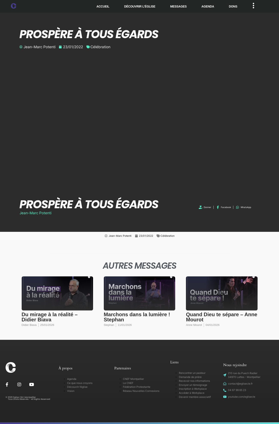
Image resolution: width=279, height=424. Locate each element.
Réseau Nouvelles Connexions (141, 391)
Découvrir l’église (139, 6)
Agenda (207, 6)
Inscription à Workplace (193, 388)
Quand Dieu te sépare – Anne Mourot (221, 317)
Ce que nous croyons (79, 383)
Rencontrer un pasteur (192, 373)
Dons (233, 6)
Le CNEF (128, 383)
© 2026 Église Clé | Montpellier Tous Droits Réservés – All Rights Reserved (28, 398)
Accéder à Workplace (191, 392)
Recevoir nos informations (194, 380)
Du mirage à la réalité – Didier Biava (50, 317)
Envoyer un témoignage (193, 385)
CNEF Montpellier (133, 379)
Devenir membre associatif (195, 397)
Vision (70, 391)
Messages (178, 6)
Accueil (103, 6)
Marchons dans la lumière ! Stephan (137, 317)
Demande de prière (190, 377)
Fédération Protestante (136, 386)
